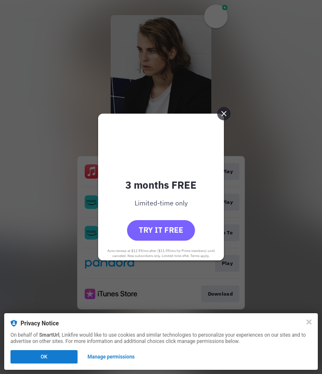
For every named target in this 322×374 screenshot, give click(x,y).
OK (44, 357)
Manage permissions (111, 357)
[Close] (309, 322)
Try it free (161, 230)
